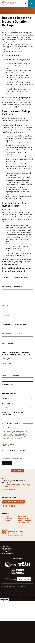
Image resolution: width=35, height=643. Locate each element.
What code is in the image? (13, 450)
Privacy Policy (6, 549)
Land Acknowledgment (8, 553)
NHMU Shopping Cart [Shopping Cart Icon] (25, 3)
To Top (18, 471)
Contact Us (6, 516)
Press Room (22, 516)
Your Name (6, 364)
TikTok (14, 506)
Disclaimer (5, 551)
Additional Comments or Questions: (12, 413)
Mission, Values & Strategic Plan (24, 521)
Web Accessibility (7, 548)
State (4, 305)
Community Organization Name (15, 277)
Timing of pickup (9, 403)
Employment (7, 520)
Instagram (9, 506)
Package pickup (8, 394)
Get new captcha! (2, 448)
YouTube (11, 506)
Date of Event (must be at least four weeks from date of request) (17, 353)
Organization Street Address (14, 287)
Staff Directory (7, 518)
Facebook (3, 506)
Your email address (10, 375)
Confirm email (8, 384)
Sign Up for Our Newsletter (13, 501)
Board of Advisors (24, 518)
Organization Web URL (11, 334)
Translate (14, 579)
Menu (31, 3)
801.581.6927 (10, 489)
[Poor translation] (6, 599)
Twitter (6, 506)
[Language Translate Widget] (24, 579)
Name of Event (8, 343)
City (4, 296)
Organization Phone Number (14, 324)
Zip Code (5, 315)
